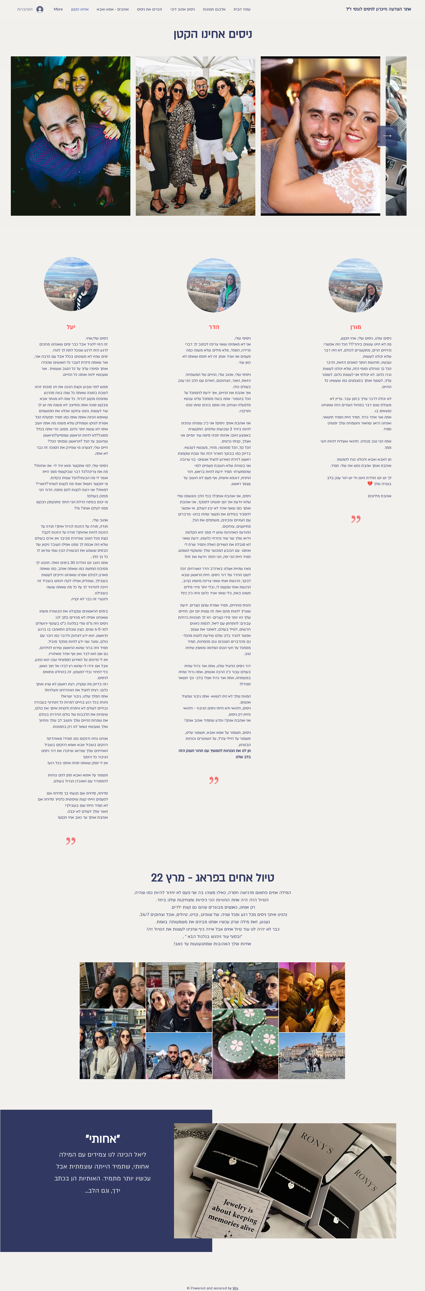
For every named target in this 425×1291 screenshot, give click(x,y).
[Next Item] (387, 136)
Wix (235, 1288)
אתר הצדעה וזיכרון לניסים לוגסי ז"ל (378, 9)
